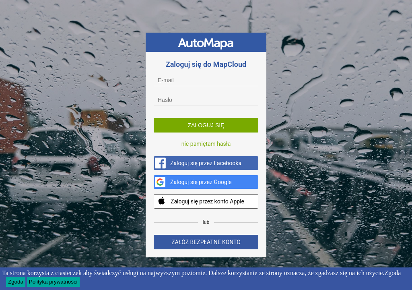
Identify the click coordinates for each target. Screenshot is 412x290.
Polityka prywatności (53, 282)
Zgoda (15, 282)
